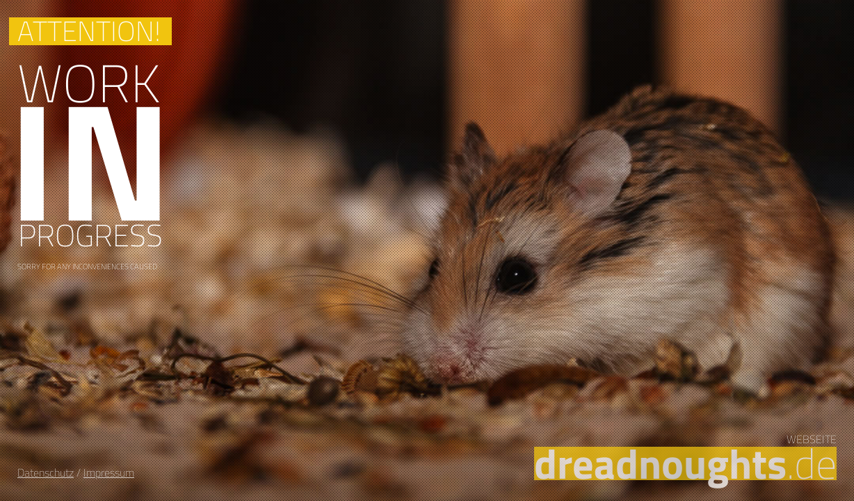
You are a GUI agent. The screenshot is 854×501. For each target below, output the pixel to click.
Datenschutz (45, 472)
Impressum (108, 472)
